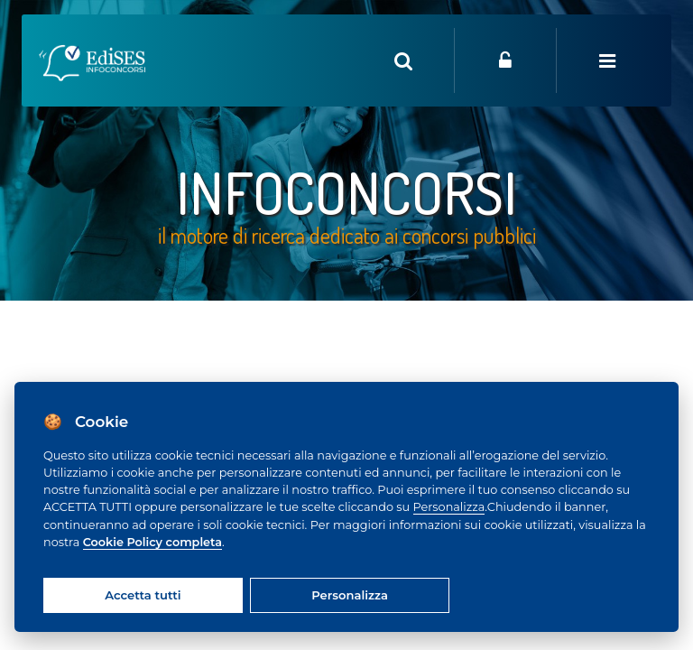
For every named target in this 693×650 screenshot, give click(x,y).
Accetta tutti (142, 595)
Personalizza (449, 507)
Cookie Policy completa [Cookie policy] (152, 542)
